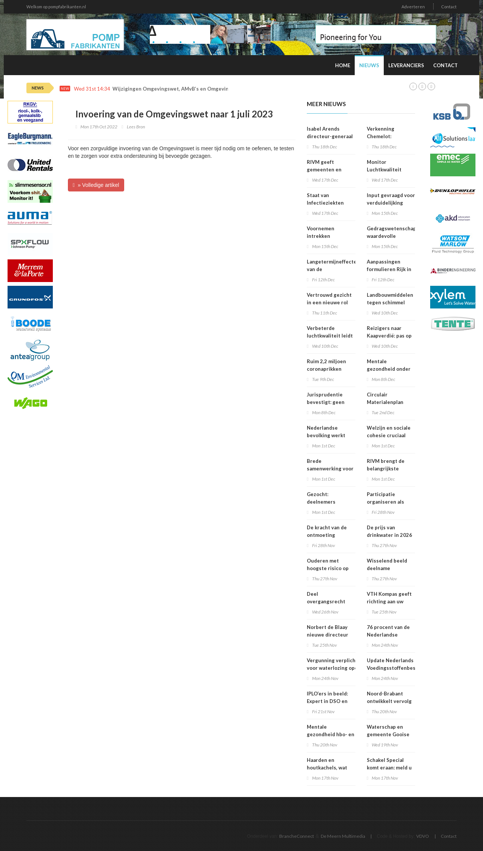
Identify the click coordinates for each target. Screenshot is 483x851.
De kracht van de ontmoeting (327, 531)
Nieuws (369, 65)
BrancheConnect (296, 836)
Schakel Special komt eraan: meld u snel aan (389, 767)
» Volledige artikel (96, 185)
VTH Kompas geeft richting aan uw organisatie (389, 601)
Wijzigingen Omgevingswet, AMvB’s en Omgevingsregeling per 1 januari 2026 (205, 89)
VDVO (422, 836)
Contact (449, 6)
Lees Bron (136, 127)
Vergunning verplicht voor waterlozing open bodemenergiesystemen (336, 667)
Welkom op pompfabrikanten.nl (56, 6)
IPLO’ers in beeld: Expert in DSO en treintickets (327, 701)
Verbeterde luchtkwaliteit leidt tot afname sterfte (330, 335)
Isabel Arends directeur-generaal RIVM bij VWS (330, 136)
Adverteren (413, 6)
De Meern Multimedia (343, 836)
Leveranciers (406, 65)
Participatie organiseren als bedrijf (385, 501)
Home (342, 65)
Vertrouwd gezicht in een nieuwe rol (329, 298)
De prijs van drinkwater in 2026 (389, 531)
